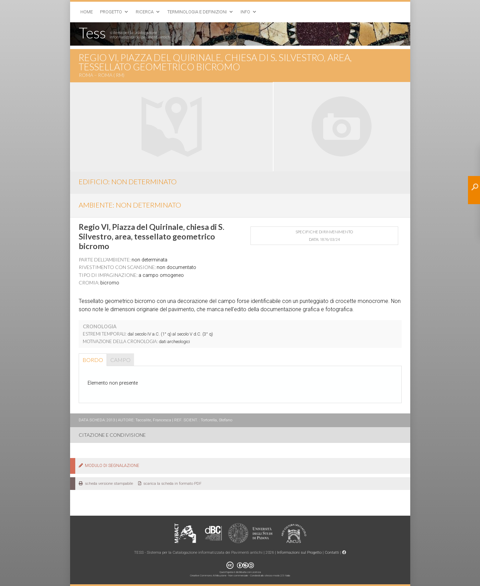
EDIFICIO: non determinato (128, 181)
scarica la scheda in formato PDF (170, 483)
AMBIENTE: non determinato (130, 205)
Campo (120, 359)
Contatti (332, 552)
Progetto (111, 11)
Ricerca (145, 11)
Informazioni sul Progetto (299, 552)
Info (245, 11)
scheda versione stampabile (106, 483)
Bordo (92, 359)
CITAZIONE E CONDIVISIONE (112, 435)
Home (86, 11)
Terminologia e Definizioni (197, 11)
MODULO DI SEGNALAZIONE (109, 465)
